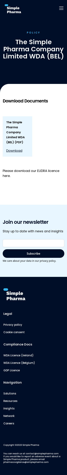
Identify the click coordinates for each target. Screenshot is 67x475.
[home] (12, 8)
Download (14, 150)
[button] (60, 8)
